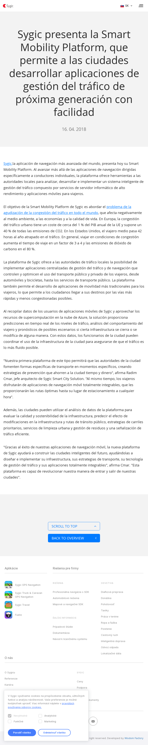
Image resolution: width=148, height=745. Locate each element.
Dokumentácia (61, 632)
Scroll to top (74, 526)
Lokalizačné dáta (111, 653)
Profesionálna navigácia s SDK (71, 591)
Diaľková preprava (112, 591)
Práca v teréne (110, 616)
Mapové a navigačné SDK (68, 604)
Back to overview (74, 538)
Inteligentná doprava (113, 641)
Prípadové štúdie (63, 626)
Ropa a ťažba (109, 622)
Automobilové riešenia (66, 598)
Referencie (11, 678)
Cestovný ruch (109, 634)
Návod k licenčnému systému (70, 638)
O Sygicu (10, 672)
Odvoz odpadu (110, 647)
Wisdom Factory (133, 738)
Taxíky (105, 610)
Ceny (80, 681)
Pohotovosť (107, 604)
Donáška (106, 598)
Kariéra (9, 684)
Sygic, (8, 163)
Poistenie (106, 628)
